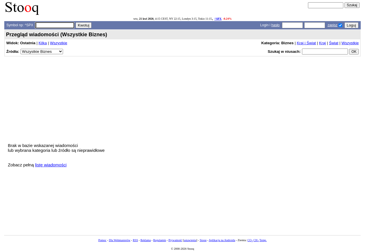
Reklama (145, 240)
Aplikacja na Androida (222, 240)
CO (250, 240)
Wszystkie (58, 43)
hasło (275, 25)
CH (256, 240)
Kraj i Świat (306, 43)
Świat (333, 43)
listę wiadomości (51, 164)
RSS (135, 240)
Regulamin (159, 240)
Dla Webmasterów (119, 240)
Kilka (42, 43)
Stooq (203, 240)
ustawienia (190, 240)
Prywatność (175, 240)
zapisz (332, 25)
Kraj (322, 43)
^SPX (218, 18)
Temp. (263, 240)
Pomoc (102, 240)
